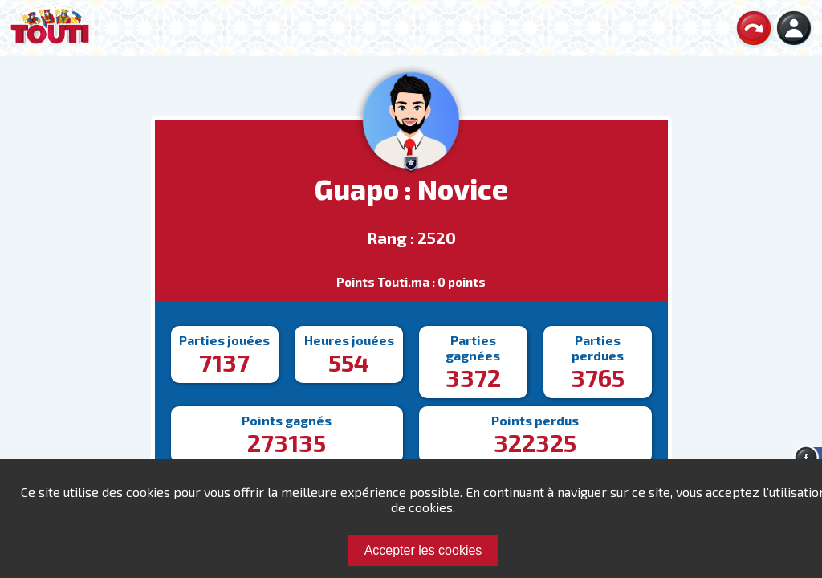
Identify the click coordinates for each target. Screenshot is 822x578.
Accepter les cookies (423, 550)
